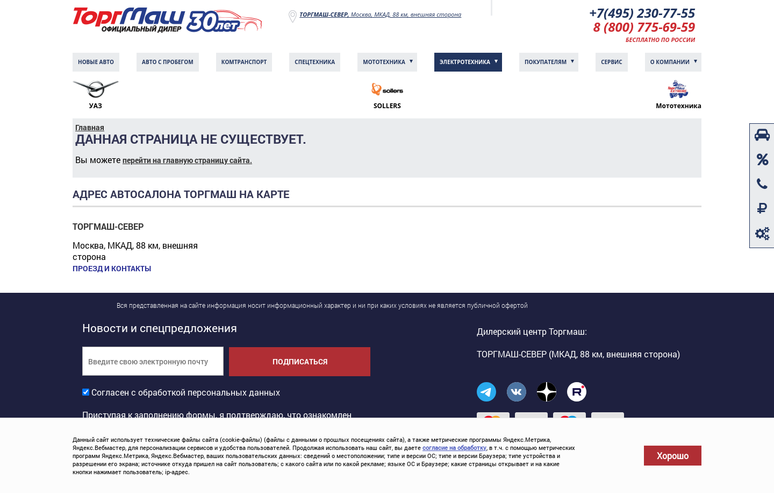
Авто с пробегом (168, 62)
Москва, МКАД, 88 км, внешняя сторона (380, 14)
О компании (670, 62)
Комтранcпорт (244, 62)
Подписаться (300, 361)
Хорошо (673, 455)
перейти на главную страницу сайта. (187, 160)
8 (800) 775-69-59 (644, 27)
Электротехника (465, 62)
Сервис (611, 62)
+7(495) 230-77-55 (642, 13)
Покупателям (546, 62)
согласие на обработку (454, 447)
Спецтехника (315, 62)
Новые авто (96, 62)
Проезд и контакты (112, 268)
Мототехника (384, 62)
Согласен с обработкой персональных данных (185, 392)
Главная (89, 127)
